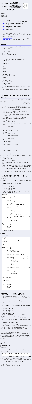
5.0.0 (4, 28)
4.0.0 (4, 26)
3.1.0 (4, 25)
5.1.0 (4, 29)
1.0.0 (4, 20)
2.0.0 (4, 21)
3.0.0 (4, 23)
